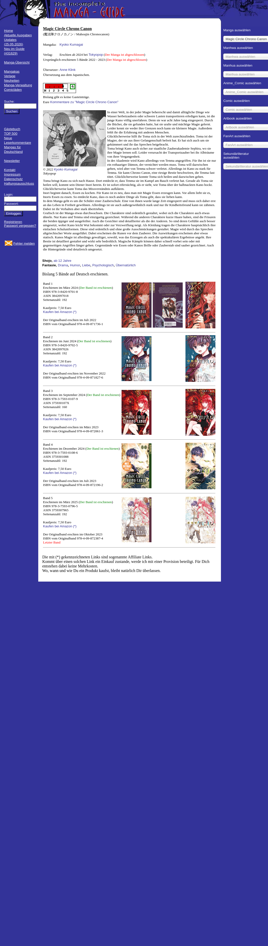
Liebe (86, 265)
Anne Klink (67, 70)
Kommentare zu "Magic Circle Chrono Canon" (84, 102)
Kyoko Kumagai (71, 44)
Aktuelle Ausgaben (18, 35)
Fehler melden (24, 243)
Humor (75, 265)
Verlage (9, 76)
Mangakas (12, 71)
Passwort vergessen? (20, 225)
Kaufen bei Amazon (57, 312)
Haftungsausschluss (19, 183)
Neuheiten (11, 80)
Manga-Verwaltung (18, 85)
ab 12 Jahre (62, 261)
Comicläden (13, 90)
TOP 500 (10, 133)
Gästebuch (12, 129)
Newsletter (12, 161)
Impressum (12, 174)
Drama (63, 265)
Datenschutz (13, 179)
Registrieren (13, 222)
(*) (74, 312)
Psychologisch (103, 265)
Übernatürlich (126, 265)
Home (8, 31)
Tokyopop (96, 54)
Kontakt (9, 170)
